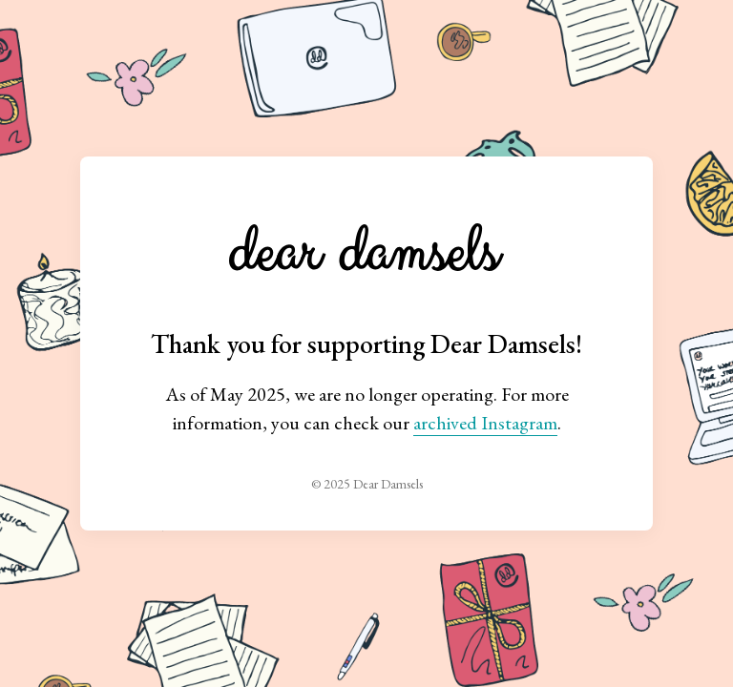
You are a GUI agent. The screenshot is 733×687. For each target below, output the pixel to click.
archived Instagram (485, 422)
